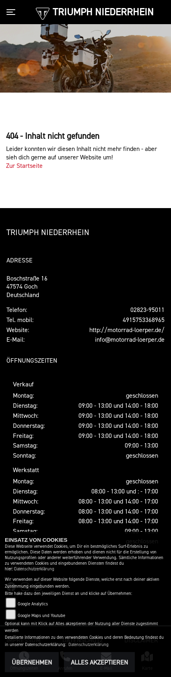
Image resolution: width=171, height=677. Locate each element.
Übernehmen (32, 662)
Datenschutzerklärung (34, 569)
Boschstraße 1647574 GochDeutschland (26, 286)
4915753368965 (144, 320)
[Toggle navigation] (12, 12)
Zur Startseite (24, 165)
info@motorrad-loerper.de (130, 339)
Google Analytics (33, 604)
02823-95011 (147, 309)
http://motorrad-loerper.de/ (127, 330)
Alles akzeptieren (99, 662)
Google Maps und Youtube (41, 615)
